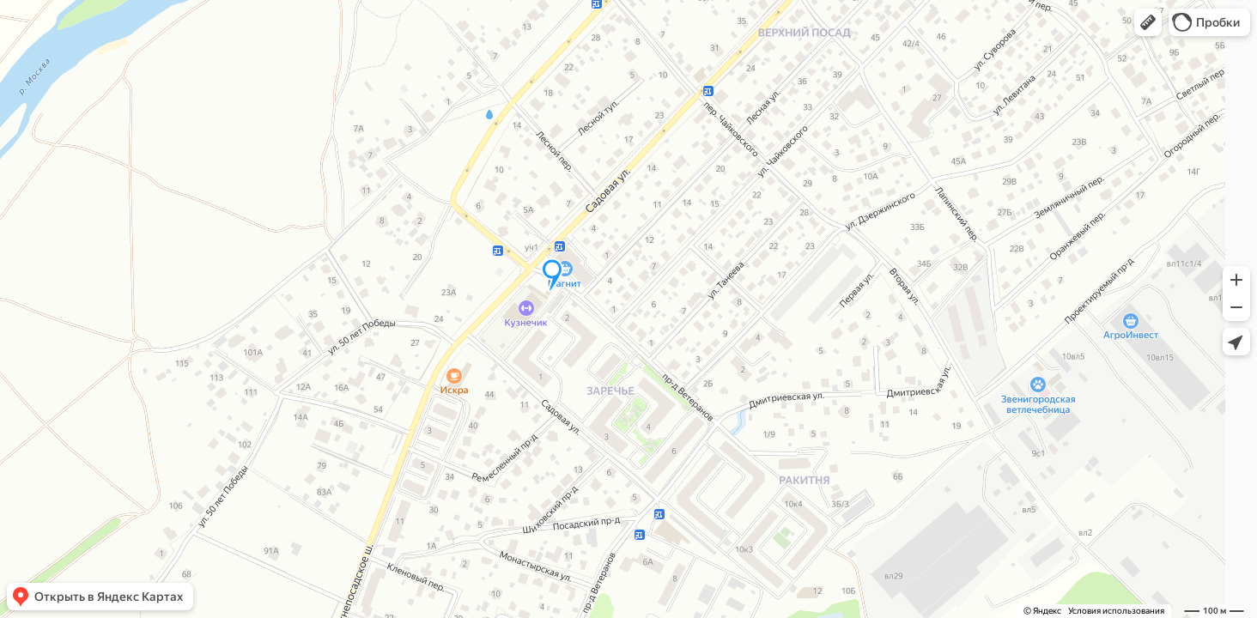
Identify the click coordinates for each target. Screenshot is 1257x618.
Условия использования (1116, 610)
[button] (1148, 22)
